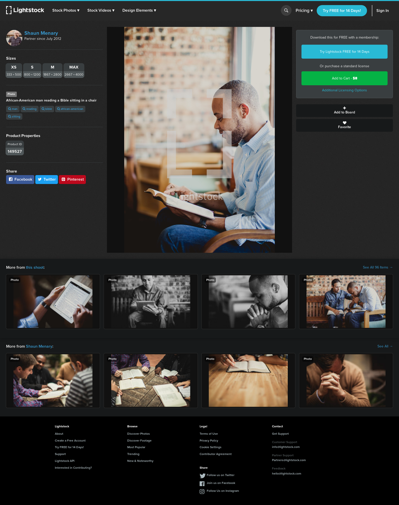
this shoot (35, 267)
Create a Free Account (70, 440)
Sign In (382, 10)
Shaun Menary (41, 33)
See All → (385, 346)
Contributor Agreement (216, 454)
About (59, 433)
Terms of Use (209, 433)
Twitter (46, 179)
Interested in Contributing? (73, 467)
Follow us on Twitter (220, 475)
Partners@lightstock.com (289, 460)
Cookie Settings (210, 447)
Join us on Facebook (221, 483)
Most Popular (136, 447)
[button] (65, 10)
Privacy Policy (209, 440)
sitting (14, 116)
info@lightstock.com (286, 447)
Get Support (280, 433)
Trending (133, 454)
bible (47, 109)
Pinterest (72, 179)
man (13, 109)
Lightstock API (64, 461)
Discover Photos (138, 433)
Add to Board (344, 110)
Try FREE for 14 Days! (342, 10)
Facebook (20, 179)
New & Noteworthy (140, 461)
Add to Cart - (344, 78)
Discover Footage (139, 440)
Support (60, 454)
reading (30, 109)
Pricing (304, 10)
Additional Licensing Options (344, 90)
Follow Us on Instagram (223, 491)
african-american (70, 109)
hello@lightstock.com (286, 473)
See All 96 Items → (378, 267)
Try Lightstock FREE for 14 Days (345, 51)
